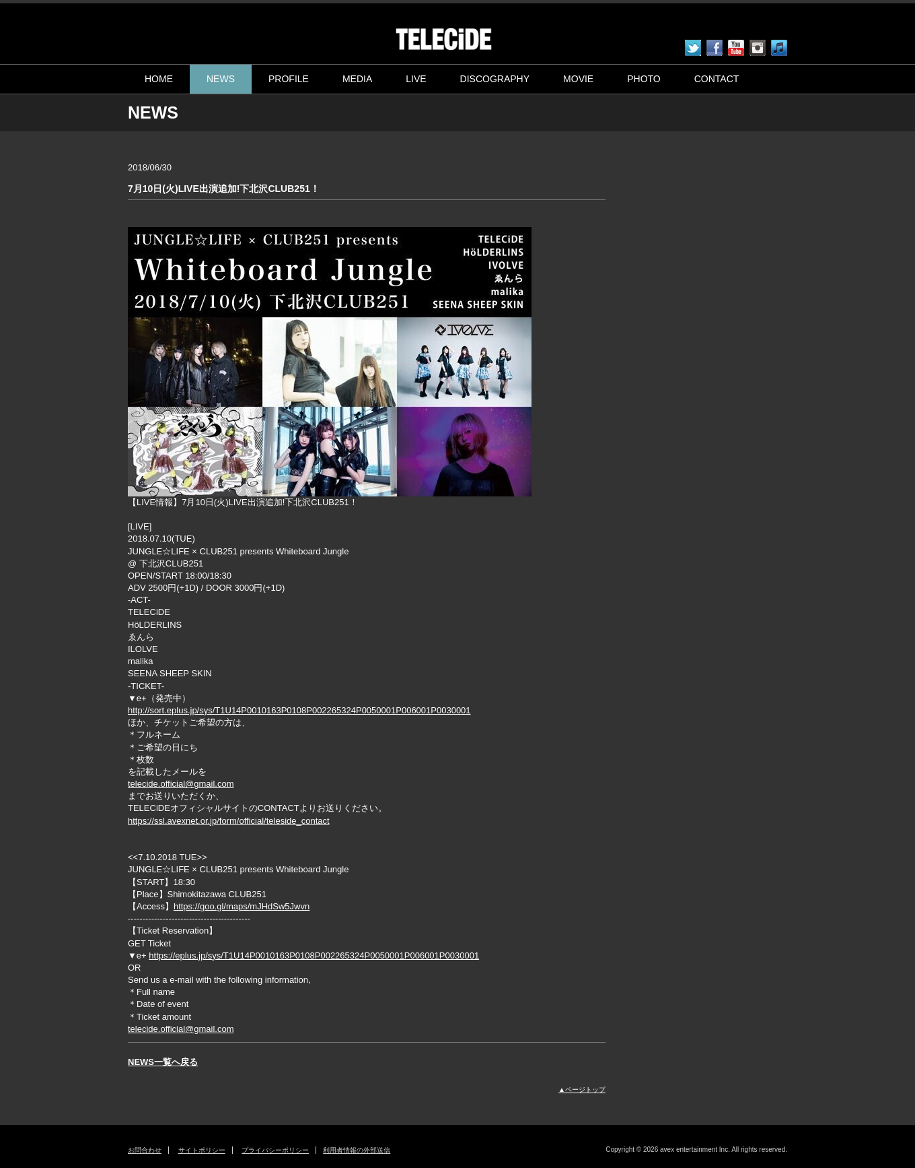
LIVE (416, 78)
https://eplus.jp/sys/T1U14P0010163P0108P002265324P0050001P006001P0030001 (314, 955)
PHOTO (644, 78)
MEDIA (357, 78)
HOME (159, 78)
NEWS (221, 78)
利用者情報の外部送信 (356, 1150)
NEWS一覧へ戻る (163, 1062)
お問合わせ (144, 1150)
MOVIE (578, 78)
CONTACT (716, 78)
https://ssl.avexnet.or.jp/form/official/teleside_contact (229, 821)
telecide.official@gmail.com (180, 784)
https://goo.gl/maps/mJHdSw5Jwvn (241, 906)
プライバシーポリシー (275, 1150)
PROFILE (288, 78)
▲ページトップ (582, 1089)
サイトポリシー (201, 1150)
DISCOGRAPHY (494, 78)
